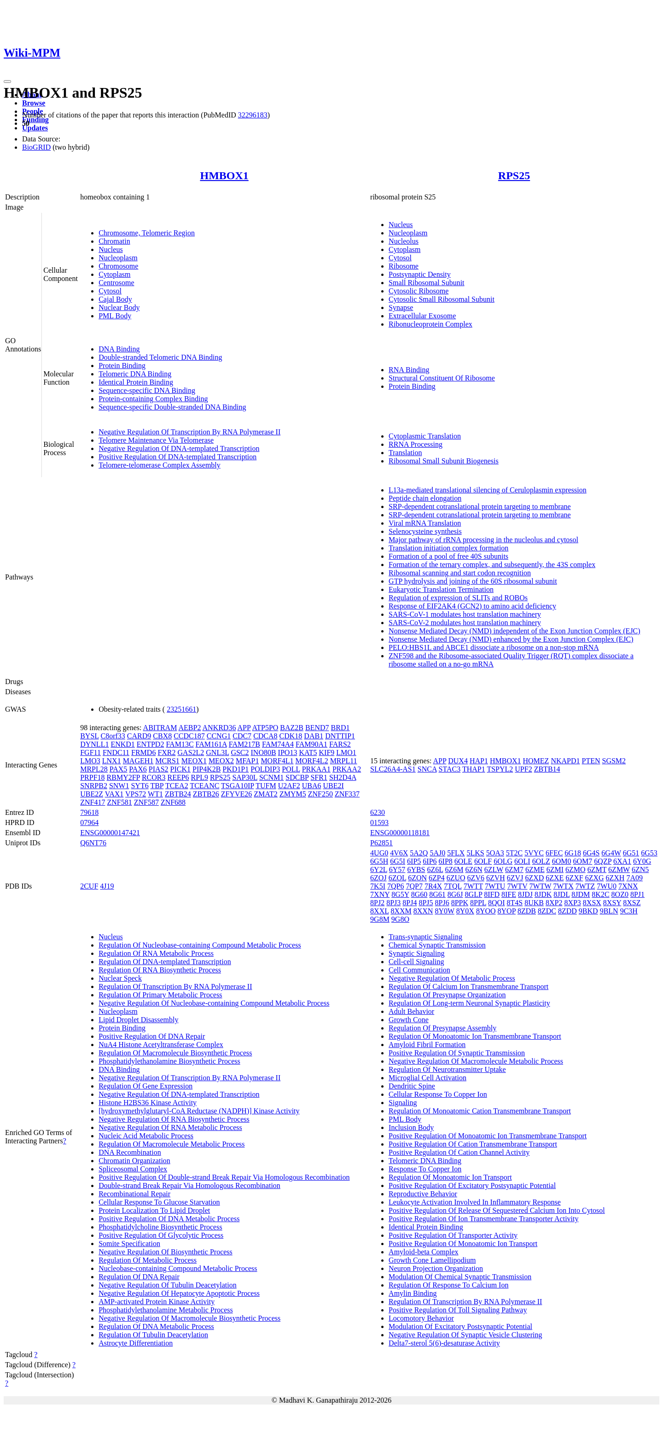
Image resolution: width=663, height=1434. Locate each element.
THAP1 (473, 769)
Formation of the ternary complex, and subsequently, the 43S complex (492, 564)
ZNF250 (320, 794)
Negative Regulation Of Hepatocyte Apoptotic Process (179, 1293)
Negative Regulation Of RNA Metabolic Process (170, 1127)
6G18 (572, 853)
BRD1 (340, 728)
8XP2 (554, 903)
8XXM (400, 911)
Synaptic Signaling (416, 953)
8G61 (437, 894)
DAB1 (313, 736)
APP (244, 728)
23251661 (181, 709)
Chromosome (118, 266)
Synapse (401, 307)
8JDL (561, 894)
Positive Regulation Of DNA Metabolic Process (169, 1219)
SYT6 (139, 786)
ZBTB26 (206, 794)
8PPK (459, 903)
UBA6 (311, 786)
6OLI (522, 861)
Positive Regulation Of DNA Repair (152, 1036)
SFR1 (318, 777)
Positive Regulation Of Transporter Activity (453, 1235)
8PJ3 (393, 903)
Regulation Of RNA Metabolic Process (156, 953)
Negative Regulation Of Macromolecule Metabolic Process (476, 1061)
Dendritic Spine (412, 1086)
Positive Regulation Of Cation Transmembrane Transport (473, 1144)
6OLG (503, 861)
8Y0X (465, 911)
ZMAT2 (266, 794)
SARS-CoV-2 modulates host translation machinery (465, 622)
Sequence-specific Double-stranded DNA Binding (172, 407)
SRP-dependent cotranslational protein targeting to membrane (480, 506)
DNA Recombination (130, 1152)
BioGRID (36, 147)
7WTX (563, 886)
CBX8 (162, 736)
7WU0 (606, 886)
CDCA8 (265, 736)
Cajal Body (115, 299)
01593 (379, 822)
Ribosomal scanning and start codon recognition (460, 573)
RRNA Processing (415, 444)
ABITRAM (160, 728)
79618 (89, 812)
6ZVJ (515, 878)
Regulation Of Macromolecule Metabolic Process (171, 1144)
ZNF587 (146, 802)
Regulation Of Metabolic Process (148, 1260)
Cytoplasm (114, 274)
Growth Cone (409, 1020)
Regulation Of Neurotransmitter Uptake (447, 1069)
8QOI (496, 903)
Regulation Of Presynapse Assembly (442, 1028)
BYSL (89, 736)
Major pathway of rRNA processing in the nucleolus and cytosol (483, 540)
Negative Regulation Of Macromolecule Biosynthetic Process (189, 1318)
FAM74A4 (278, 744)
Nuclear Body (119, 307)
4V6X (399, 853)
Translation (405, 453)
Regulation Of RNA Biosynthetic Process (160, 970)
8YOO (486, 911)
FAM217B (244, 744)
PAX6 (138, 769)
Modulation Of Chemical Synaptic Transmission (460, 1277)
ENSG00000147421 (110, 833)
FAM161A (211, 744)
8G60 (419, 894)
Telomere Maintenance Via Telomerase (156, 440)
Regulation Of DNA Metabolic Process (156, 1326)
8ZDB (527, 911)
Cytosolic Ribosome (418, 291)
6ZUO (456, 878)
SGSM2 (614, 761)
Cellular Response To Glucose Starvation (159, 1202)
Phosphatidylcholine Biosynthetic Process (160, 1227)
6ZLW (493, 869)
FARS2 (340, 744)
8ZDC (547, 911)
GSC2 (240, 752)
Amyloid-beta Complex (424, 1252)
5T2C (514, 853)
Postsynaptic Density (420, 274)
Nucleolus (404, 241)
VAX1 (114, 794)
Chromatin (114, 241)
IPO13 (287, 752)
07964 (89, 822)
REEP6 (178, 777)
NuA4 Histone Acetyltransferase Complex (161, 1044)
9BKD (588, 911)
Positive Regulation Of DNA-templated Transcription (177, 457)
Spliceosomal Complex (133, 1169)
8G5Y (400, 894)
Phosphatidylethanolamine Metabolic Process (166, 1310)
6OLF (483, 861)
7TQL (453, 886)
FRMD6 (143, 752)
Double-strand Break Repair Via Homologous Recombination (189, 1185)
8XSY (612, 903)
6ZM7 (514, 869)
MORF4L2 (312, 761)
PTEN (591, 761)
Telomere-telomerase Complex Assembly (160, 465)
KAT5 (308, 752)
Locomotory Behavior (421, 1318)
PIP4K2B (206, 769)
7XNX (628, 886)
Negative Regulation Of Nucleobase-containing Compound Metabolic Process (214, 1003)
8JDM (580, 894)
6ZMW (619, 869)
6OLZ (541, 861)
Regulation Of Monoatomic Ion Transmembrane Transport (475, 1036)
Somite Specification (129, 1243)
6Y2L (378, 869)
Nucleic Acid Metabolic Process (146, 1136)
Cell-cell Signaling (416, 962)
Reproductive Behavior (423, 1194)
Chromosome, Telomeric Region (147, 233)
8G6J (455, 894)
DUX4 (458, 761)
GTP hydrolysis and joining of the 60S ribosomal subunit (473, 581)
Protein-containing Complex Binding (153, 399)
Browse (33, 103)
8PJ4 (409, 903)
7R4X (433, 886)
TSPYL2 (500, 769)
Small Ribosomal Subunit (426, 283)
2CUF (89, 886)
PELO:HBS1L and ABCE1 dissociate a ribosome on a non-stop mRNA (494, 647)
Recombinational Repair (134, 1194)
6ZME (535, 869)
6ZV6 (475, 878)
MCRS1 (167, 761)
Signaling (403, 1102)
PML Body (115, 316)
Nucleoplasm (118, 258)
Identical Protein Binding (136, 382)
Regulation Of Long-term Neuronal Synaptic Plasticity (469, 1003)
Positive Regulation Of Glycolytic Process (161, 1235)
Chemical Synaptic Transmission (437, 945)
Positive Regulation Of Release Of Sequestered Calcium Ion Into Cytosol (497, 1210)
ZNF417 (92, 802)
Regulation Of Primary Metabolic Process (160, 995)
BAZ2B (291, 728)
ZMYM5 (292, 794)
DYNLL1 (94, 744)
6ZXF (574, 878)
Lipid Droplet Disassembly (138, 1020)
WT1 (155, 794)
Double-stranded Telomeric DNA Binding (160, 357)
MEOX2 (221, 761)
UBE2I (333, 786)
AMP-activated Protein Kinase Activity (157, 1301)
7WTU (495, 886)
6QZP (602, 861)
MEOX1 (194, 761)
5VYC (534, 853)
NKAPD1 (565, 761)
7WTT (473, 886)
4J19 (107, 886)
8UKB (534, 903)
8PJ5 (426, 903)
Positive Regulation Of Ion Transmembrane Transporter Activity (483, 1219)
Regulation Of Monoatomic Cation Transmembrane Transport (480, 1111)
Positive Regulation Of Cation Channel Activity (459, 1152)
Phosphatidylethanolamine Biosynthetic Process (169, 1061)
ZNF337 (347, 794)
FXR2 (166, 752)
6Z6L (435, 869)
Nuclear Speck (120, 978)
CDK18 (290, 736)
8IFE (508, 894)
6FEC (554, 853)
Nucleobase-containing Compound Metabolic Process (178, 1268)
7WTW (540, 886)
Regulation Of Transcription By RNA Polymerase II (175, 986)
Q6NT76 (93, 843)
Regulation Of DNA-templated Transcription (165, 962)
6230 (377, 812)
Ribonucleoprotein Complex (430, 324)
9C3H (629, 911)
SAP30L (244, 777)
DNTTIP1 (340, 736)
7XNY (380, 894)
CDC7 (242, 736)
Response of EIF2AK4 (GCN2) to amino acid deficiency (472, 606)
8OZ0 (619, 894)
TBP (156, 786)
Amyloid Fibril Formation (427, 1044)
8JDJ (525, 894)
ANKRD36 (219, 728)
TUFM (266, 786)
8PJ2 (377, 903)
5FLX (456, 853)
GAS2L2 (191, 752)
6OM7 (583, 861)
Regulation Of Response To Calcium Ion (448, 1285)
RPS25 (514, 175)
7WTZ (585, 886)
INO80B (263, 752)
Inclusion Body (411, 1127)
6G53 (649, 853)
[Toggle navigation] (7, 81)
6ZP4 (437, 878)
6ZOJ (378, 878)
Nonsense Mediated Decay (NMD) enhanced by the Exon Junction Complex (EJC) (511, 639)
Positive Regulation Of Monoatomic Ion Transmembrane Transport (488, 1136)
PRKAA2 (346, 769)
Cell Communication (419, 970)
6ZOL (398, 878)
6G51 (631, 853)
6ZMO (575, 869)
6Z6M (454, 869)
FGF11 (90, 752)
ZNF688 (173, 802)
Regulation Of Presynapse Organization (447, 995)
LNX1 (111, 761)
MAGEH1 (138, 761)
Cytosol (110, 291)
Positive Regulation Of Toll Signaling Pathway (458, 1310)
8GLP (474, 894)
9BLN (609, 911)
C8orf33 (113, 736)
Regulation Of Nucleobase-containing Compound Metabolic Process (200, 945)
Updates (35, 128)
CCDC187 (189, 736)
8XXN (423, 911)
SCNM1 (271, 777)
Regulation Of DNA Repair (139, 1277)
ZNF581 (119, 802)
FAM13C (179, 744)
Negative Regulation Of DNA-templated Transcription (179, 448)
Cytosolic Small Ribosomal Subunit (441, 299)
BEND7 (317, 728)
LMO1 (346, 752)
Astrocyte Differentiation (136, 1343)
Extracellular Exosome (422, 316)
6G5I (397, 861)
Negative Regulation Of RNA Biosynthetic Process (174, 1119)
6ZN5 (640, 869)
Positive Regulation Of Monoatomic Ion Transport (463, 1243)
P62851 (381, 843)
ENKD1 (122, 744)
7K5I (377, 886)
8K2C (600, 894)
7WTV (517, 886)
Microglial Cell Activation (427, 1078)
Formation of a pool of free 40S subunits (448, 556)
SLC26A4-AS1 (393, 769)
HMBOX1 (224, 175)
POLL (291, 769)
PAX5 (119, 769)
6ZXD (534, 878)
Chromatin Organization (134, 1161)
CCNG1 (219, 736)
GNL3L (217, 752)
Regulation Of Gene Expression (145, 1086)
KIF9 (327, 752)
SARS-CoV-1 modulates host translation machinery (465, 614)
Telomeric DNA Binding (135, 374)
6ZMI (555, 869)
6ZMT (596, 869)
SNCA (427, 769)
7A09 (634, 878)
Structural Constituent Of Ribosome (442, 378)
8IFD (492, 894)
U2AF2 (289, 786)
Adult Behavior (411, 1011)
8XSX (592, 903)
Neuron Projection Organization (436, 1268)
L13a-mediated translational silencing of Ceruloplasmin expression (488, 490)
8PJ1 (637, 894)
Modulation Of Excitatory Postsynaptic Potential (460, 1326)
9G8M (380, 919)
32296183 (253, 115)
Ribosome (404, 266)
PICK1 (180, 769)
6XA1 (622, 861)
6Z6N (473, 869)
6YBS (416, 869)
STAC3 (450, 769)
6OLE (463, 861)
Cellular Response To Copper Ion (438, 1094)
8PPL (478, 903)
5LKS (475, 853)
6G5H (379, 861)
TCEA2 (176, 786)
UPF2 (523, 769)
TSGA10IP (237, 786)
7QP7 (414, 886)
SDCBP (296, 777)
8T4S (514, 903)
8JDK (543, 894)
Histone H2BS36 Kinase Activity (148, 1102)
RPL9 (199, 777)
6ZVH (495, 878)
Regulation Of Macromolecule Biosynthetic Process (175, 1053)
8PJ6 (442, 903)
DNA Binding (119, 349)
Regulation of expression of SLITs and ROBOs (458, 598)
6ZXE (555, 878)
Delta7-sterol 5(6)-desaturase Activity (444, 1343)
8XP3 (572, 903)
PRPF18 (92, 777)
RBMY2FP (123, 777)
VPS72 (135, 794)
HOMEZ (536, 761)
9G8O (400, 919)
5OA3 (495, 853)
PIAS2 (159, 769)
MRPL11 (343, 761)
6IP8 (446, 861)
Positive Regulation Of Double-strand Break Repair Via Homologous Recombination (224, 1177)
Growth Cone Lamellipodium (432, 1260)
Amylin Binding (412, 1293)
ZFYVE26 (236, 794)
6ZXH (615, 878)
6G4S (591, 853)
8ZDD (567, 911)
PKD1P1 (235, 769)
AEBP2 (190, 728)
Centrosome (116, 283)
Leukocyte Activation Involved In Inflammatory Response (475, 1202)
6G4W (611, 853)
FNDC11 (116, 752)
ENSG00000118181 (400, 833)
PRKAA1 (316, 769)
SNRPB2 (93, 786)
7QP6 (395, 886)
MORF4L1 (277, 761)
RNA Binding (409, 370)
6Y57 (397, 869)
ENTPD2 (150, 744)
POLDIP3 (265, 769)
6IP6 (429, 861)
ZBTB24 (178, 794)
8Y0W (444, 911)
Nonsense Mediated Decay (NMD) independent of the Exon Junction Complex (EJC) (514, 631)
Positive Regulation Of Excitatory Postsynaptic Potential (472, 1185)
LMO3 (90, 761)
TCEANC (204, 786)
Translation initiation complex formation (448, 548)
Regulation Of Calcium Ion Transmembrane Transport (468, 986)
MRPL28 (94, 769)
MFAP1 (247, 761)
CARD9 (139, 736)
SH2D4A (342, 777)
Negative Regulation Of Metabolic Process (452, 978)
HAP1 (479, 761)
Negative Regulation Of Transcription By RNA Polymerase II (189, 432)
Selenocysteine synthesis (425, 531)
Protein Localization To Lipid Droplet (154, 1210)
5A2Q (419, 853)
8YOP (507, 911)
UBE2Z (91, 794)
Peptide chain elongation (425, 498)
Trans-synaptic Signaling (425, 937)
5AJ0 (437, 853)
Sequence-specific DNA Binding (147, 390)
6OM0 (561, 861)
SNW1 (119, 786)
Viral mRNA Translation (425, 523)
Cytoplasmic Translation (425, 436)
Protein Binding (122, 365)
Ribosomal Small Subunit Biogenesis (444, 461)
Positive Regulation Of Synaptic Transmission (457, 1053)
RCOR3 (154, 777)
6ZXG (594, 878)
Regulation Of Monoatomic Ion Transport (450, 1177)
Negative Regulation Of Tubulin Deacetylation (168, 1285)
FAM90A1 (311, 744)
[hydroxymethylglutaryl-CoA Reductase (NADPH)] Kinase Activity (199, 1111)
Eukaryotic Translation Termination (441, 589)
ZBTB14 (547, 769)
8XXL (379, 911)
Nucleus (110, 249)
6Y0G (642, 861)
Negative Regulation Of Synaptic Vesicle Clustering (465, 1335)
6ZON (417, 878)
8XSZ (631, 903)
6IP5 (414, 861)
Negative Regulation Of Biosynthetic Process (166, 1252)
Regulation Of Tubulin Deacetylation (153, 1335)
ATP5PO (265, 728)
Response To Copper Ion (425, 1169)
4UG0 (379, 853)
